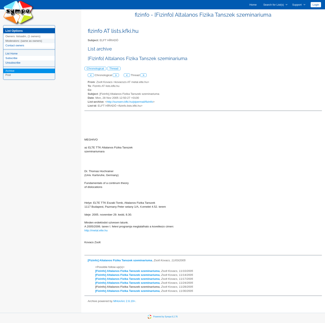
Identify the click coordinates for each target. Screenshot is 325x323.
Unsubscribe (12, 62)
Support (297, 4)
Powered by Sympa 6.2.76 (165, 317)
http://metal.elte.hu (96, 230)
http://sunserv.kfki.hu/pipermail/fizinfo (130, 101)
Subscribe (11, 58)
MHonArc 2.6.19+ (124, 301)
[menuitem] (253, 4)
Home (253, 4)
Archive (9, 70)
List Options (14, 30)
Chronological (95, 68)
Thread (113, 68)
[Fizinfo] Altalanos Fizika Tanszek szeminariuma (120, 260)
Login (316, 4)
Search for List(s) (273, 4)
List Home (11, 53)
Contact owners (14, 45)
